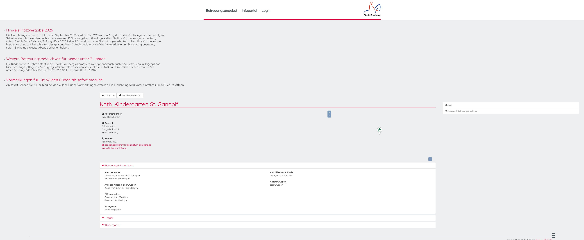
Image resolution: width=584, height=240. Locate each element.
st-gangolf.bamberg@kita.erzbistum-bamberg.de (126, 144)
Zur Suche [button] (108, 95)
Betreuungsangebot (221, 10)
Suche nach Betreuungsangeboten (461, 111)
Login (266, 10)
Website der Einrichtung (114, 148)
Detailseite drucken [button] (130, 95)
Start (448, 105)
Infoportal (249, 10)
